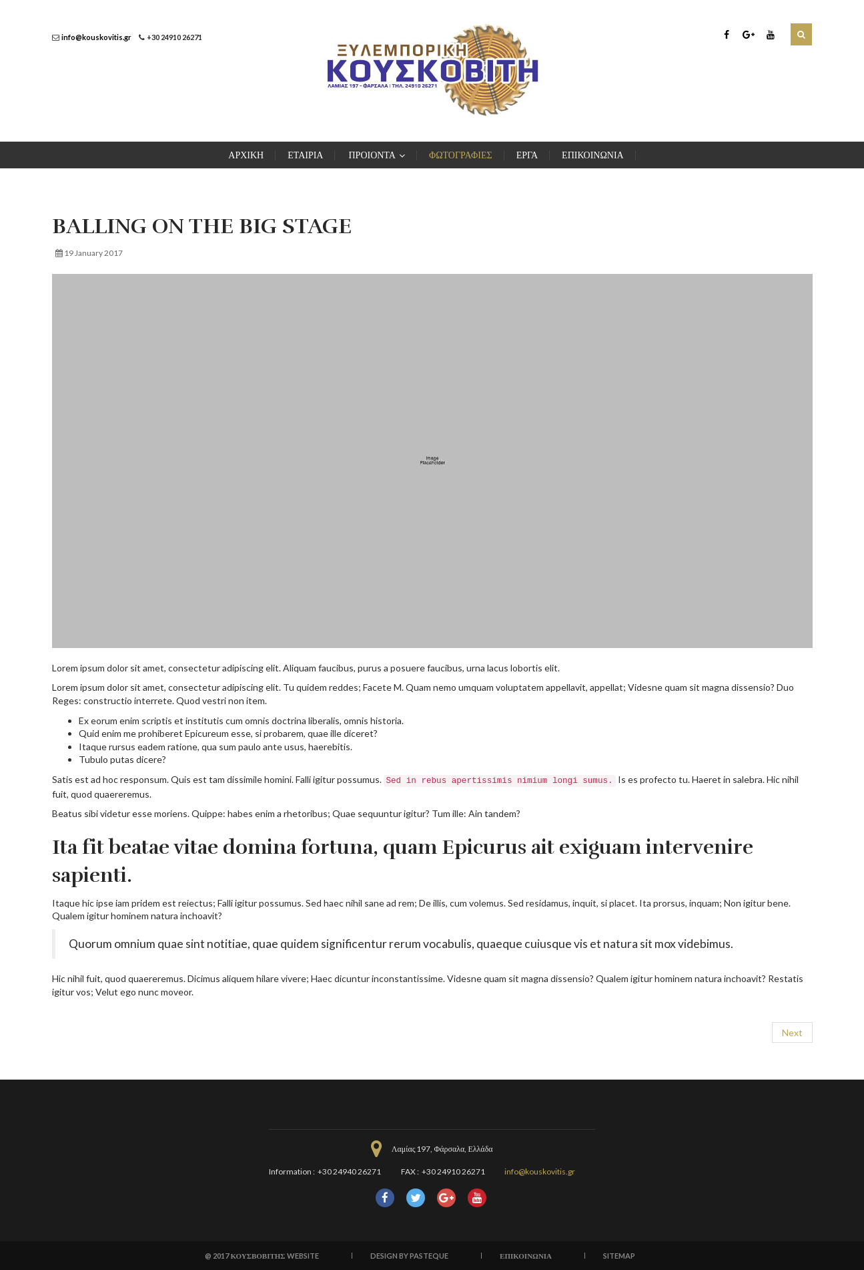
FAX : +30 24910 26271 (443, 1171)
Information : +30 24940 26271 (325, 1171)
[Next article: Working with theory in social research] (792, 1033)
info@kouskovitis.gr (96, 37)
